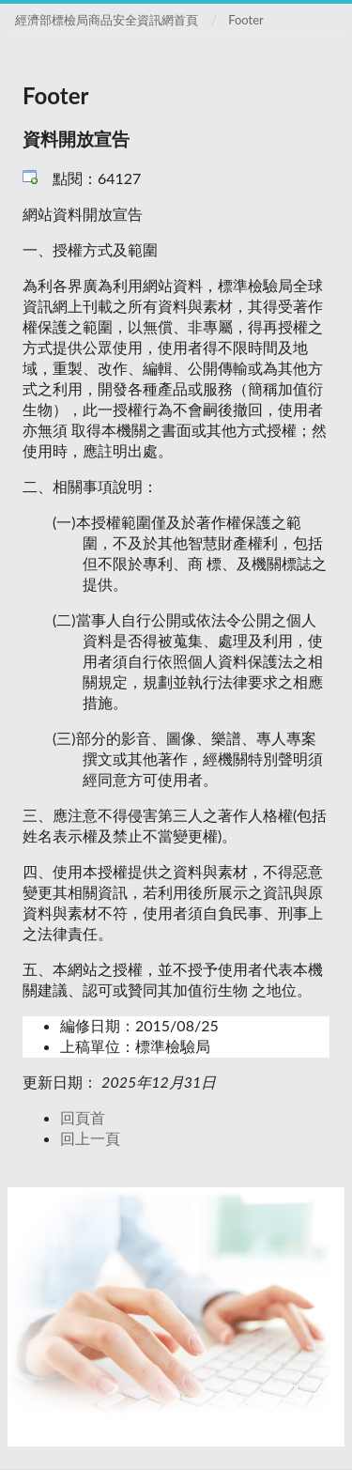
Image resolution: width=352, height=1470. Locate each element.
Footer (246, 19)
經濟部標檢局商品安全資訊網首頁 (106, 19)
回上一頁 (90, 1138)
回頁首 (82, 1117)
